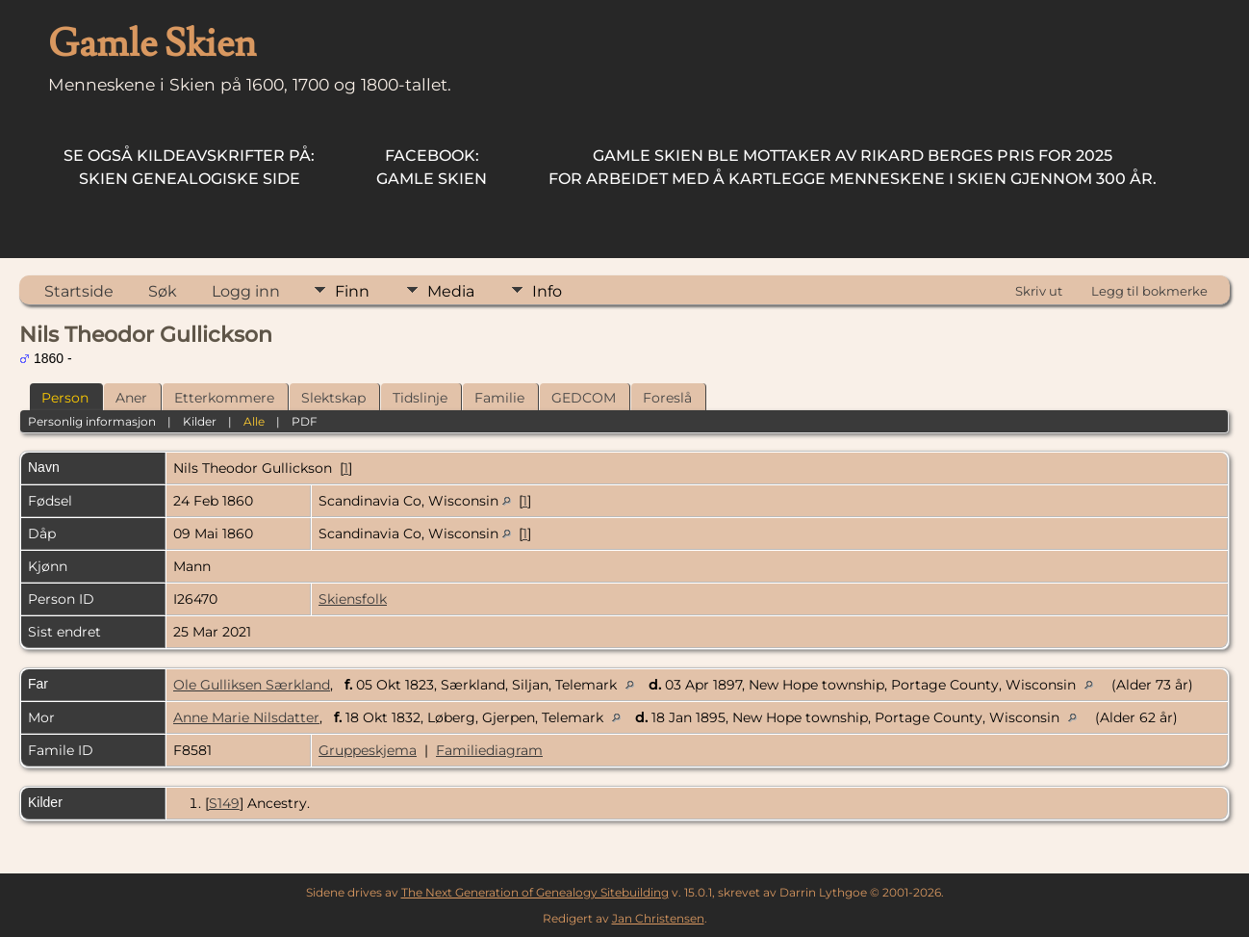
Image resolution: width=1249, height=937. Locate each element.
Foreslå (667, 397)
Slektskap (333, 397)
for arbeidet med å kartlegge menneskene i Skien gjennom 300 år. (852, 167)
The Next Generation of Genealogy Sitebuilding (535, 892)
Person (65, 397)
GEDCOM (583, 397)
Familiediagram (489, 750)
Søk (162, 291)
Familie (499, 397)
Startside (79, 291)
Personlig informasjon (92, 421)
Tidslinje (420, 397)
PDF (305, 421)
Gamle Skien (431, 167)
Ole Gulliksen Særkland (251, 684)
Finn (352, 291)
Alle (254, 421)
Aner (131, 397)
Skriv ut (1038, 291)
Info (547, 291)
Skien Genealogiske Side (189, 167)
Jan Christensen (658, 918)
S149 (224, 803)
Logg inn (246, 291)
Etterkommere (224, 397)
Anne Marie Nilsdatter (246, 717)
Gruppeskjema (368, 750)
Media (450, 291)
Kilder (200, 421)
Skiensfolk (353, 599)
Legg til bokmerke (1149, 291)
